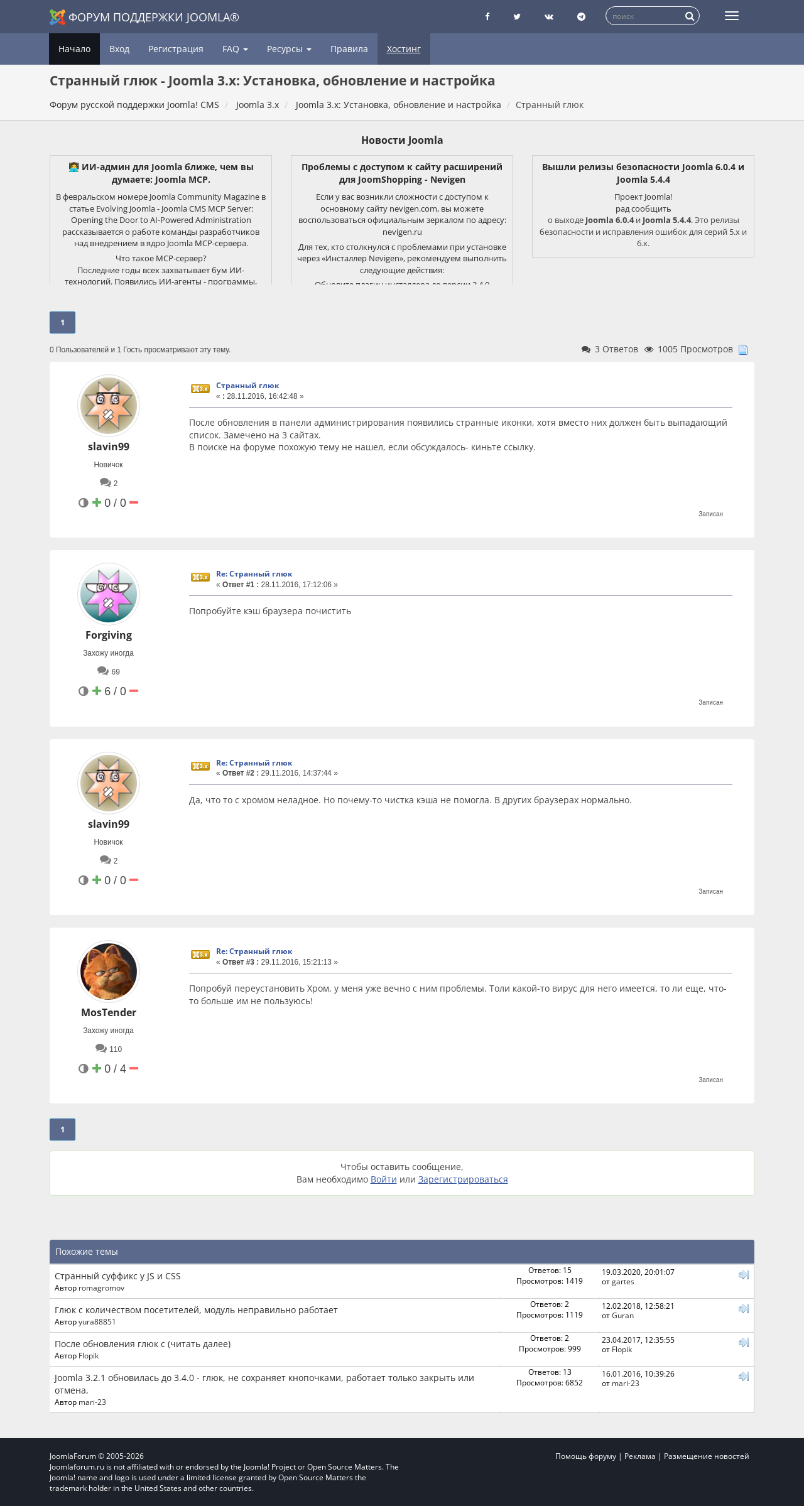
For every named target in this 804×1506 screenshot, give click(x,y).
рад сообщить (643, 208)
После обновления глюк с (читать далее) (143, 1344)
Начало (74, 49)
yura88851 (97, 1321)
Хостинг (404, 49)
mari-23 (92, 1402)
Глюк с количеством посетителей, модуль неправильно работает (196, 1310)
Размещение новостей (706, 1456)
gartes (623, 1281)
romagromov (101, 1287)
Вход (119, 49)
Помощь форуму (585, 1456)
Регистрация (176, 49)
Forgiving (108, 635)
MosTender (108, 1012)
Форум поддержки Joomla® (144, 17)
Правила (349, 49)
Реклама (640, 1456)
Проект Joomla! (643, 196)
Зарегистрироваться (463, 1179)
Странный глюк (247, 385)
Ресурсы (289, 49)
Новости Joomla (402, 140)
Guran (623, 1315)
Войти (384, 1179)
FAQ (235, 49)
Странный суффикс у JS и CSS (118, 1276)
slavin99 (108, 446)
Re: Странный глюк (254, 573)
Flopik (89, 1355)
